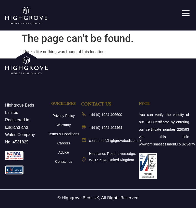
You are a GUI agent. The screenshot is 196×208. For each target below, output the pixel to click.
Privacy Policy (64, 116)
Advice (63, 152)
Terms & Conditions (63, 134)
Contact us (63, 161)
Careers (63, 143)
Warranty (63, 125)
